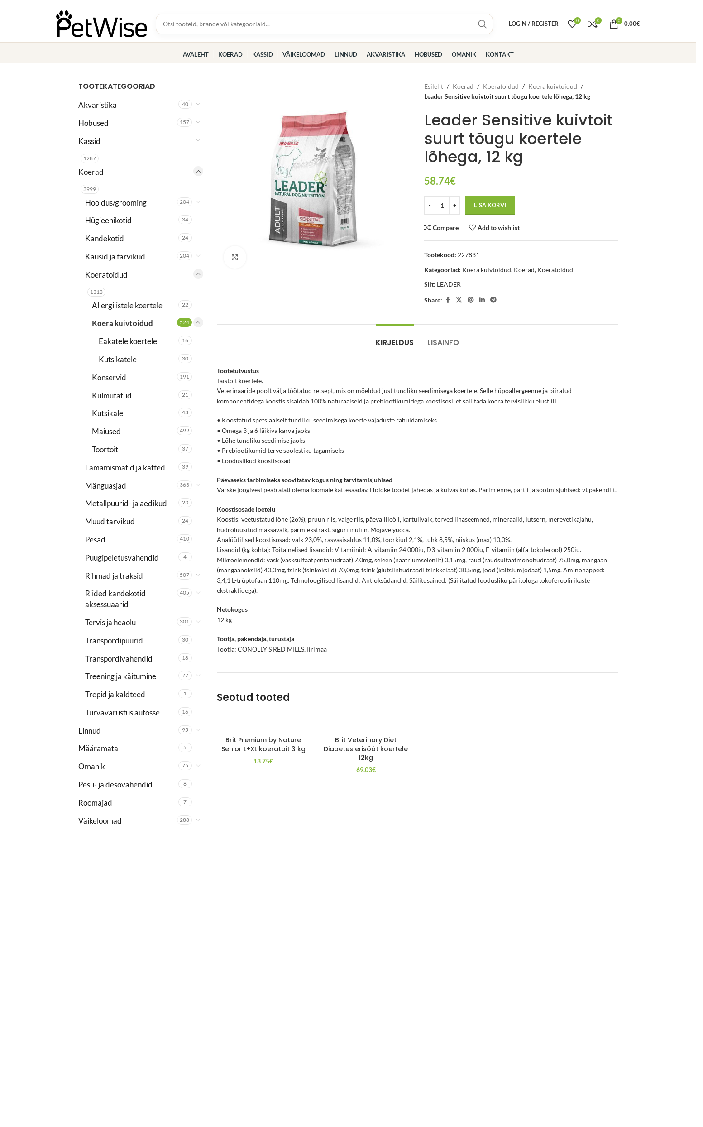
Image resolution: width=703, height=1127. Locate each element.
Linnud (89, 730)
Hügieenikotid (108, 220)
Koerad (91, 172)
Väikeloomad (100, 820)
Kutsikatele (118, 359)
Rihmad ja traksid (114, 575)
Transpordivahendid (119, 658)
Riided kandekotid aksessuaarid (115, 599)
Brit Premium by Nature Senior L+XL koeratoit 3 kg (263, 744)
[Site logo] (101, 23)
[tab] (395, 338)
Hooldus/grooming (116, 202)
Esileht (433, 86)
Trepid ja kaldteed (115, 694)
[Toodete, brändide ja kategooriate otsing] (324, 24)
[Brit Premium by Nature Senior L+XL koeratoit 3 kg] (264, 723)
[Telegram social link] (493, 300)
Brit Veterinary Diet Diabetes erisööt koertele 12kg (366, 748)
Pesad (95, 539)
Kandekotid (104, 238)
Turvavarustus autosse (122, 712)
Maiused (106, 431)
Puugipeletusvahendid (122, 557)
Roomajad (95, 802)
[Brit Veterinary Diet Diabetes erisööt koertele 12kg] (366, 723)
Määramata (98, 748)
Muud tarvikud (110, 521)
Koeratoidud (106, 274)
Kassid (89, 141)
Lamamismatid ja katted (125, 467)
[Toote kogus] (442, 205)
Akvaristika (97, 105)
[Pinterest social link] (471, 300)
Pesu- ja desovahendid (115, 784)
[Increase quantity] (454, 205)
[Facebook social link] (447, 300)
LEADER (449, 284)
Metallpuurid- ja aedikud (126, 503)
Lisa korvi (490, 205)
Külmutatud (112, 395)
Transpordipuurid (114, 640)
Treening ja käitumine (120, 676)
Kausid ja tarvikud (115, 256)
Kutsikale (107, 413)
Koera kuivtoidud (122, 323)
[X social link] (459, 300)
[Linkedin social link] (482, 300)
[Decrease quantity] (429, 205)
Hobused (93, 123)
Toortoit (105, 449)
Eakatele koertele (128, 341)
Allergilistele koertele (127, 305)
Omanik (91, 766)
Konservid (109, 377)
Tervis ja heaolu (110, 622)
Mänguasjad (105, 485)
